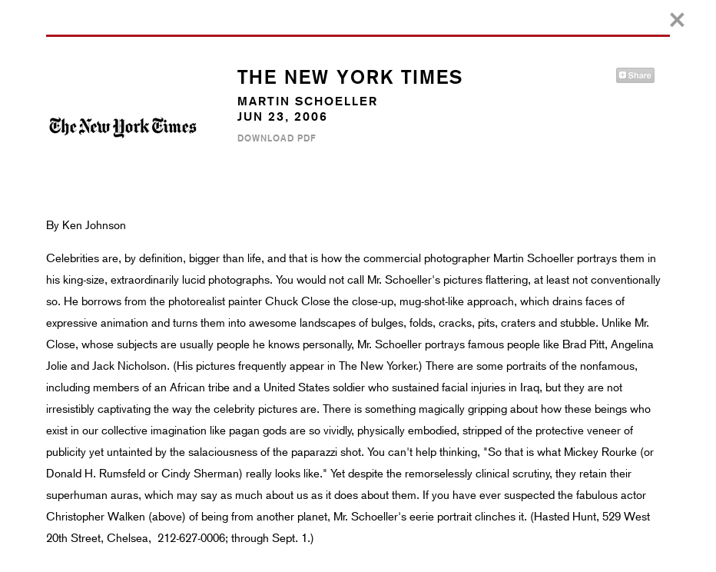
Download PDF (276, 138)
